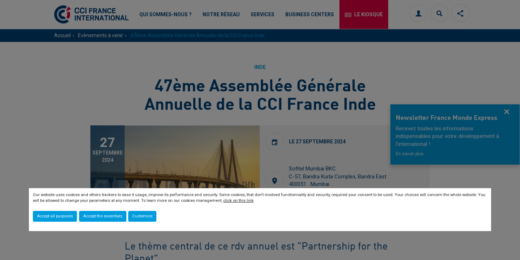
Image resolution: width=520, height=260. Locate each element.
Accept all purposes (55, 216)
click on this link (238, 200)
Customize (142, 216)
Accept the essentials (102, 216)
